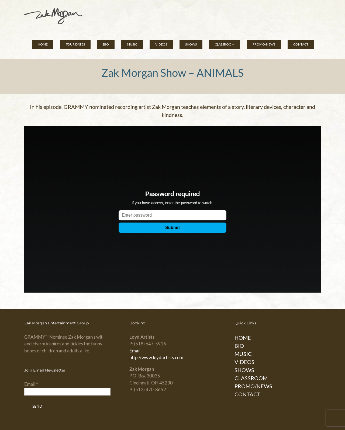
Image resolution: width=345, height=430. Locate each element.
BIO (239, 345)
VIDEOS (244, 362)
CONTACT (247, 394)
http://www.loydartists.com (156, 357)
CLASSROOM (251, 378)
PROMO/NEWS (253, 386)
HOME (242, 337)
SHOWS (244, 370)
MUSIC (243, 354)
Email (134, 350)
